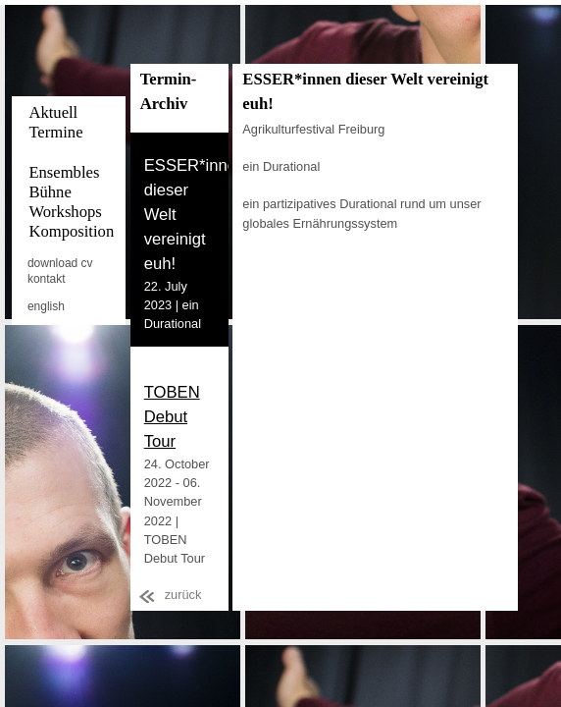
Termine (55, 132)
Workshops (64, 211)
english (46, 306)
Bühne (49, 192)
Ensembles (63, 172)
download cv (60, 263)
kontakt (46, 279)
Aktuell (52, 112)
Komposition (71, 231)
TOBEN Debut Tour (172, 417)
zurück (183, 594)
